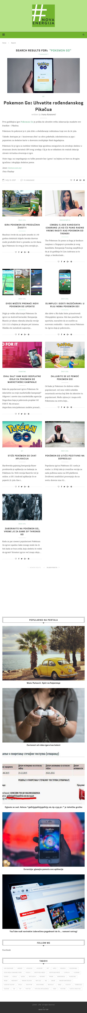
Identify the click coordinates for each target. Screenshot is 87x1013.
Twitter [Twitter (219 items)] (28, 989)
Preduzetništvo (65, 220)
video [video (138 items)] (54, 989)
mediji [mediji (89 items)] (5, 981)
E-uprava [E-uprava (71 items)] (67, 973)
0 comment (27, 180)
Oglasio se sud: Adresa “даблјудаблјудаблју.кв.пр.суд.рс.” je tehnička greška (43, 807)
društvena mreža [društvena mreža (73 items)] (39, 973)
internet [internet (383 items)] (42, 977)
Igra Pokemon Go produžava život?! (22, 226)
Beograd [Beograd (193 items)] (62, 968)
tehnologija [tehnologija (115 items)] (78, 985)
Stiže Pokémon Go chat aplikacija (22, 457)
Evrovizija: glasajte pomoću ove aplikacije (43, 869)
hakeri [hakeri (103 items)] (23, 977)
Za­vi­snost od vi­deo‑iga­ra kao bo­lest (43, 745)
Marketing (22, 372)
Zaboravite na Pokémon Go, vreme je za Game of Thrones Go (22, 531)
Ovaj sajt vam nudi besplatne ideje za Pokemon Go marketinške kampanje (22, 379)
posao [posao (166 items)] (20, 985)
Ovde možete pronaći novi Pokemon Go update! (22, 305)
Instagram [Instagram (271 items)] (32, 977)
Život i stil (22, 220)
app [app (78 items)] (48, 968)
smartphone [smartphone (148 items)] (40, 985)
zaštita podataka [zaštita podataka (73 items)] (75, 989)
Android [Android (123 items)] (19, 968)
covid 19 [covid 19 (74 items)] (28, 973)
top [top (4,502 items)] (20, 989)
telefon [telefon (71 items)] (6, 989)
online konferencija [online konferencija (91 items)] (65, 981)
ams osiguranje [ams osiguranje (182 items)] (8, 968)
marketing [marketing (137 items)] (72, 977)
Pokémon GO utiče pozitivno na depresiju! (65, 457)
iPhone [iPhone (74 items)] (51, 977)
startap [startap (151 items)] (68, 985)
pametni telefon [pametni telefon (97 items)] (9, 985)
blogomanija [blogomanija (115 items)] (73, 968)
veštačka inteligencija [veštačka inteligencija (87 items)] (42, 989)
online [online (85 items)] (53, 981)
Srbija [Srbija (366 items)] (59, 985)
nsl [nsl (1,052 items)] (46, 981)
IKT (43, 97)
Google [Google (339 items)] (14, 977)
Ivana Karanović (48, 114)
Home (4, 43)
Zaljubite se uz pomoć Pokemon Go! (65, 378)
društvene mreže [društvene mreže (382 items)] (54, 973)
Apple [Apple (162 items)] (54, 968)
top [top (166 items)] (14, 989)
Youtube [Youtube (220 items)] (62, 989)
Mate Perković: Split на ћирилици (43, 683)
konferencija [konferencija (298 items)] (61, 977)
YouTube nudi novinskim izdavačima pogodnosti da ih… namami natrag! (43, 931)
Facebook (6, 950)
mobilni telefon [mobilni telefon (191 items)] (27, 981)
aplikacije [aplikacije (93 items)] (39, 968)
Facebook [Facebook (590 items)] (76, 973)
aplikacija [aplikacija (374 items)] (29, 968)
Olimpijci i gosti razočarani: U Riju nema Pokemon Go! (65, 305)
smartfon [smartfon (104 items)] (29, 985)
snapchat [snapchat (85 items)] (51, 985)
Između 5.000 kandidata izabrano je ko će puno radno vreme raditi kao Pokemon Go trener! (65, 229)
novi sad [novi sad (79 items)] (38, 981)
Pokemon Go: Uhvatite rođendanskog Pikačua (43, 106)
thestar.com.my (14, 168)
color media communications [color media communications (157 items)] (13, 973)
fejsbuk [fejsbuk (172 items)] (6, 977)
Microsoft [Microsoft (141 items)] (14, 981)
